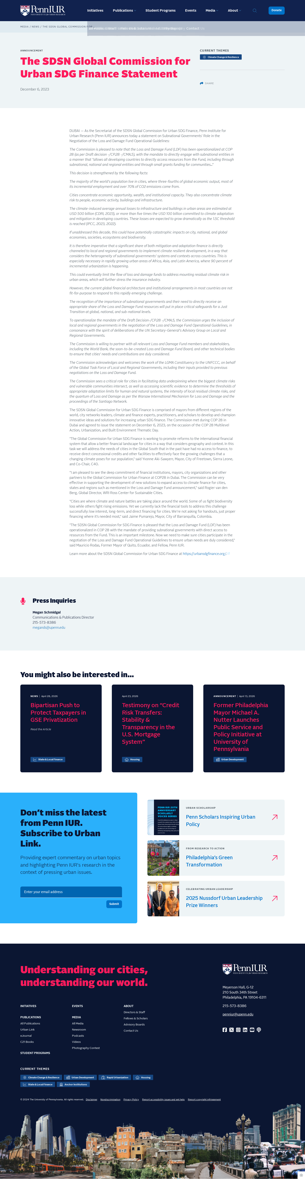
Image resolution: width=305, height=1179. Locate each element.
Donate (277, 10)
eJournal (26, 1035)
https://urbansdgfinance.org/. (205, 554)
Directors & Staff (134, 1012)
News (35, 27)
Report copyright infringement (204, 1099)
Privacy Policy (131, 1099)
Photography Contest (86, 1048)
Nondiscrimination (110, 1099)
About (233, 10)
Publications (123, 10)
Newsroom (79, 1029)
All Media (77, 1023)
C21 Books (27, 1041)
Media (210, 10)
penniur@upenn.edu (238, 1014)
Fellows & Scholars (136, 1018)
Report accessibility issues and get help (163, 1099)
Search (255, 10)
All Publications (30, 1023)
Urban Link (27, 1029)
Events (190, 10)
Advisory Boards (134, 1024)
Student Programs (161, 10)
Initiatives (95, 10)
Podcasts (78, 1035)
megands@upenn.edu (49, 627)
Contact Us (131, 1030)
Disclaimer (91, 1099)
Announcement (31, 50)
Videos (76, 1041)
